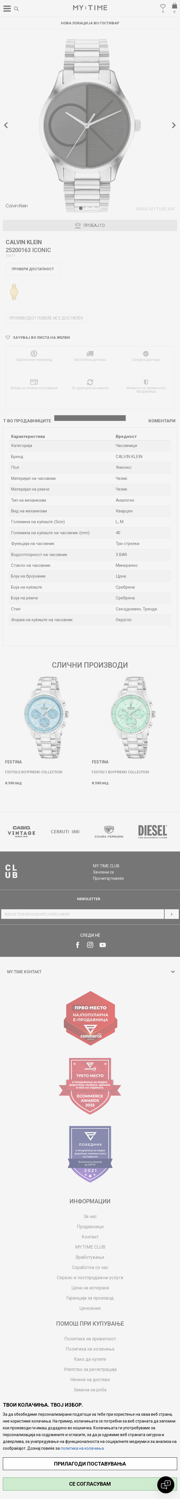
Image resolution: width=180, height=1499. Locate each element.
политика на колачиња (82, 1448)
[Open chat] (165, 1484)
